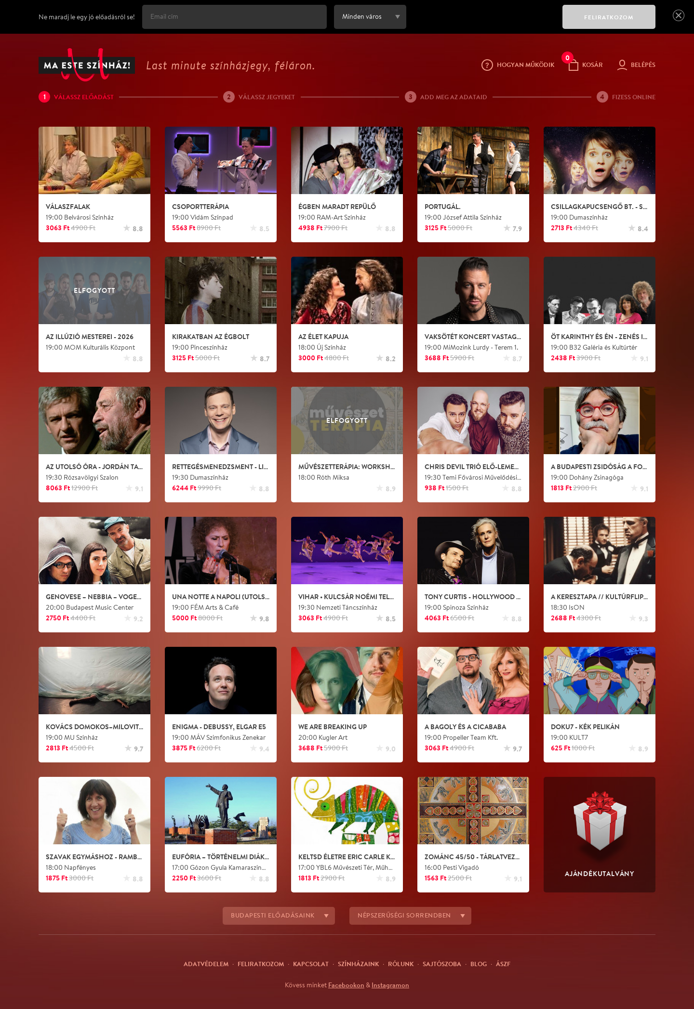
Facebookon (346, 985)
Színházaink (358, 963)
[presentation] (482, 23)
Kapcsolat (311, 963)
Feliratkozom (261, 963)
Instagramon (390, 985)
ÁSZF (503, 963)
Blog (478, 963)
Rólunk (401, 963)
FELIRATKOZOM (609, 17)
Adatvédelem (206, 963)
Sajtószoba (442, 963)
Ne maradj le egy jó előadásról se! (87, 17)
